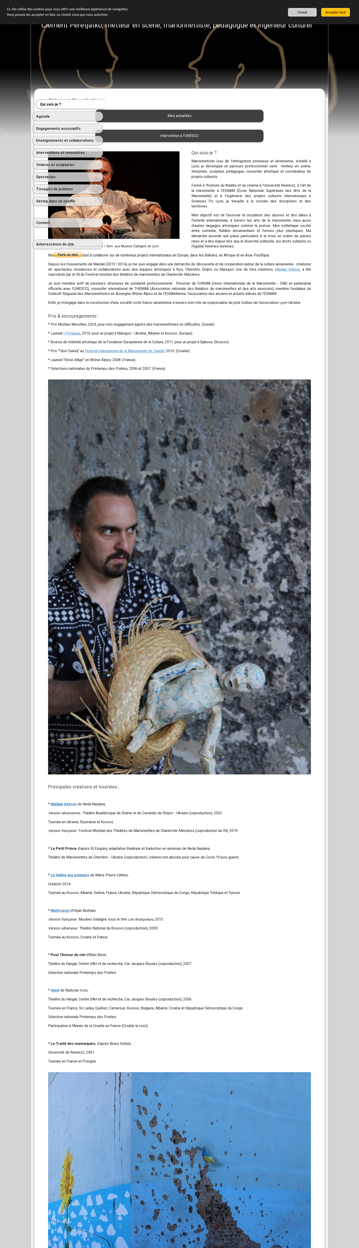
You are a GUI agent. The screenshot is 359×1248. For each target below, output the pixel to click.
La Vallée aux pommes (140, 795)
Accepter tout (335, 12)
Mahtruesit (130, 836)
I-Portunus (142, 359)
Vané (125, 915)
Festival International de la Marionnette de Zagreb (195, 377)
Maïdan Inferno (249, 280)
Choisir (302, 12)
